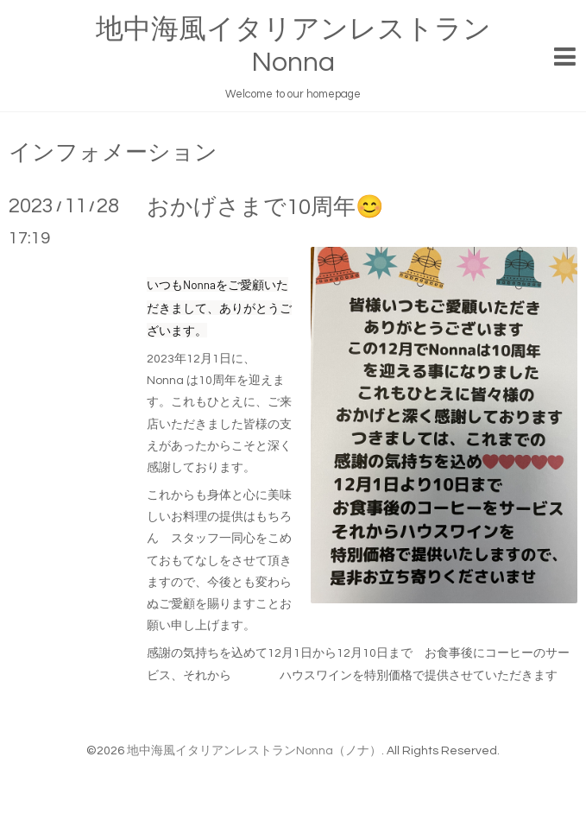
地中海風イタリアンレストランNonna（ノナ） (254, 751)
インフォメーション (113, 153)
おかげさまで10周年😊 (265, 207)
